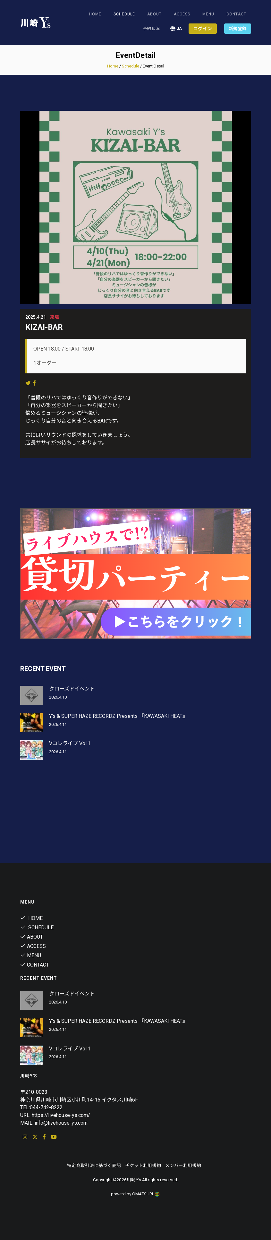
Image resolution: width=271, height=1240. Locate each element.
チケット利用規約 (143, 1165)
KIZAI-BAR (44, 327)
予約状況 (151, 28)
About (154, 14)
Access (182, 14)
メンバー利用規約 (183, 1165)
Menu (208, 14)
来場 (54, 317)
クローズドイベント (72, 689)
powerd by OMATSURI (135, 1193)
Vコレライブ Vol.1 (69, 743)
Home (95, 14)
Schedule (130, 66)
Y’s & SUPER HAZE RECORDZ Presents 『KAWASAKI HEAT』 (118, 716)
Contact (236, 14)
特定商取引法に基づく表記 (94, 1165)
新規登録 (238, 28)
